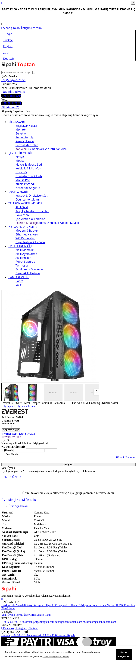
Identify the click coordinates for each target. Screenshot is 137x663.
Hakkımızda (8, 605)
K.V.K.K (120, 605)
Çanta (19, 281)
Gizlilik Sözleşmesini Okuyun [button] (56, 656)
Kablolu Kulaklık (70, 223)
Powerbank (22, 215)
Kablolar (20, 149)
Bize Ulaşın (8, 608)
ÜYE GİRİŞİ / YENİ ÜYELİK (18, 499)
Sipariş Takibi (10, 28)
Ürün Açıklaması (18, 505)
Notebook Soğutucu (28, 188)
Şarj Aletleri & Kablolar (30, 219)
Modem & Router (26, 230)
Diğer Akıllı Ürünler (27, 273)
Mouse (19, 161)
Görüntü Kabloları (55, 149)
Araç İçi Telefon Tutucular (32, 211)
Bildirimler (10, 107)
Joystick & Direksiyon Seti (31, 196)
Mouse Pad (22, 180)
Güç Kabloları (35, 149)
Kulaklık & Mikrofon (28, 168)
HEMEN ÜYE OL (11, 103)
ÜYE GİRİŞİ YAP (11, 96)
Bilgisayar (7, 406)
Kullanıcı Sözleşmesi (79, 605)
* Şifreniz (7, 450)
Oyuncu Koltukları (27, 199)
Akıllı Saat (21, 207)
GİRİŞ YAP (68, 464)
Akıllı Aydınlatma (26, 254)
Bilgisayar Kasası (26, 126)
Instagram (20, 628)
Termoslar (22, 265)
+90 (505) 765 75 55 (13, 621)
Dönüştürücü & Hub (28, 176)
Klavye (19, 157)
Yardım (36, 28)
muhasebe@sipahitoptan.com (99, 621)
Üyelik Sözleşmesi (56, 605)
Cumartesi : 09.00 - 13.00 (43, 635)
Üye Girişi (29, 614)
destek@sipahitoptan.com (39, 621)
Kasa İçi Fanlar (24, 141)
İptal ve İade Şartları (103, 605)
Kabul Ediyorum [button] (124, 654)
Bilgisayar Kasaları (26, 406)
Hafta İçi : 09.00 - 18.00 (15, 635)
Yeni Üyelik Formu (12, 614)
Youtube (32, 628)
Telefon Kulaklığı (26, 223)
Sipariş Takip (43, 614)
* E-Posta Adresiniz (13, 446)
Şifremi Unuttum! (126, 457)
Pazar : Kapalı (66, 635)
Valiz (18, 285)
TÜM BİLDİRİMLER (13, 92)
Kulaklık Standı (25, 184)
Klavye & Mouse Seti (28, 164)
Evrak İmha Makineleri (30, 269)
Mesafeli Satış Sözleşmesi (30, 605)
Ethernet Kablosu (26, 234)
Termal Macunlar (26, 145)
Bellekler (21, 133)
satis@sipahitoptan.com (68, 621)
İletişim (25, 28)
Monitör (20, 130)
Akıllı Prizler (23, 258)
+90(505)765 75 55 (13, 80)
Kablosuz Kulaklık (48, 223)
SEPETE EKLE (11, 430)
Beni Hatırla (12, 454)
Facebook (7, 628)
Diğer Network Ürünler (30, 242)
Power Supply (24, 137)
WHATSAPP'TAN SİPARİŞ (18, 433)
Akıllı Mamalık (24, 250)
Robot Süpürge (25, 262)
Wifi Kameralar (25, 238)
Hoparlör (21, 172)
